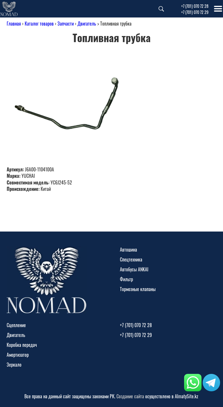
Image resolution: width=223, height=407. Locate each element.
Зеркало (14, 364)
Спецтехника (131, 259)
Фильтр (126, 279)
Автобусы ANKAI (134, 269)
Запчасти (65, 23)
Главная (14, 23)
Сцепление (16, 325)
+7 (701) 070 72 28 (194, 6)
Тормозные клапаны (138, 289)
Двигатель (87, 23)
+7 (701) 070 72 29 (194, 12)
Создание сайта (130, 396)
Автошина (128, 249)
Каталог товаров (39, 23)
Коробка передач (22, 344)
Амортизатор (18, 354)
